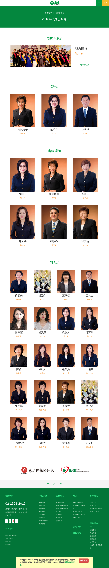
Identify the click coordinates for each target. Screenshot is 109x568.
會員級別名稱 (77, 511)
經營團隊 (42, 505)
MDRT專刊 (76, 518)
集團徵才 (42, 524)
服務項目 (93, 505)
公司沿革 (42, 502)
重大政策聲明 (43, 521)
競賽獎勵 (59, 515)
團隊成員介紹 (85, 65)
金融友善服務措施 (96, 508)
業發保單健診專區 (11, 535)
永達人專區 (9, 538)
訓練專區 (59, 521)
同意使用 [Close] (84, 560)
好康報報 (93, 542)
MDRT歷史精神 (78, 502)
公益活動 (77, 533)
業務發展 (48, 13)
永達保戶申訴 (94, 511)
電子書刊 (42, 518)
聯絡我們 (105, 3)
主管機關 (93, 536)
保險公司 (93, 530)
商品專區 (93, 533)
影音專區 (8, 544)
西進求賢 (8, 541)
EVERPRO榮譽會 (62, 505)
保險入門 (93, 502)
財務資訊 (42, 515)
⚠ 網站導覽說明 (10, 512)
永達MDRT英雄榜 (79, 515)
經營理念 (42, 508)
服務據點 (42, 511)
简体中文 (8, 515)
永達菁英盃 (60, 13)
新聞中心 (77, 527)
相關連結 (93, 539)
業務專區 (99, 3)
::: (0, 7)
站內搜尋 (23, 512)
